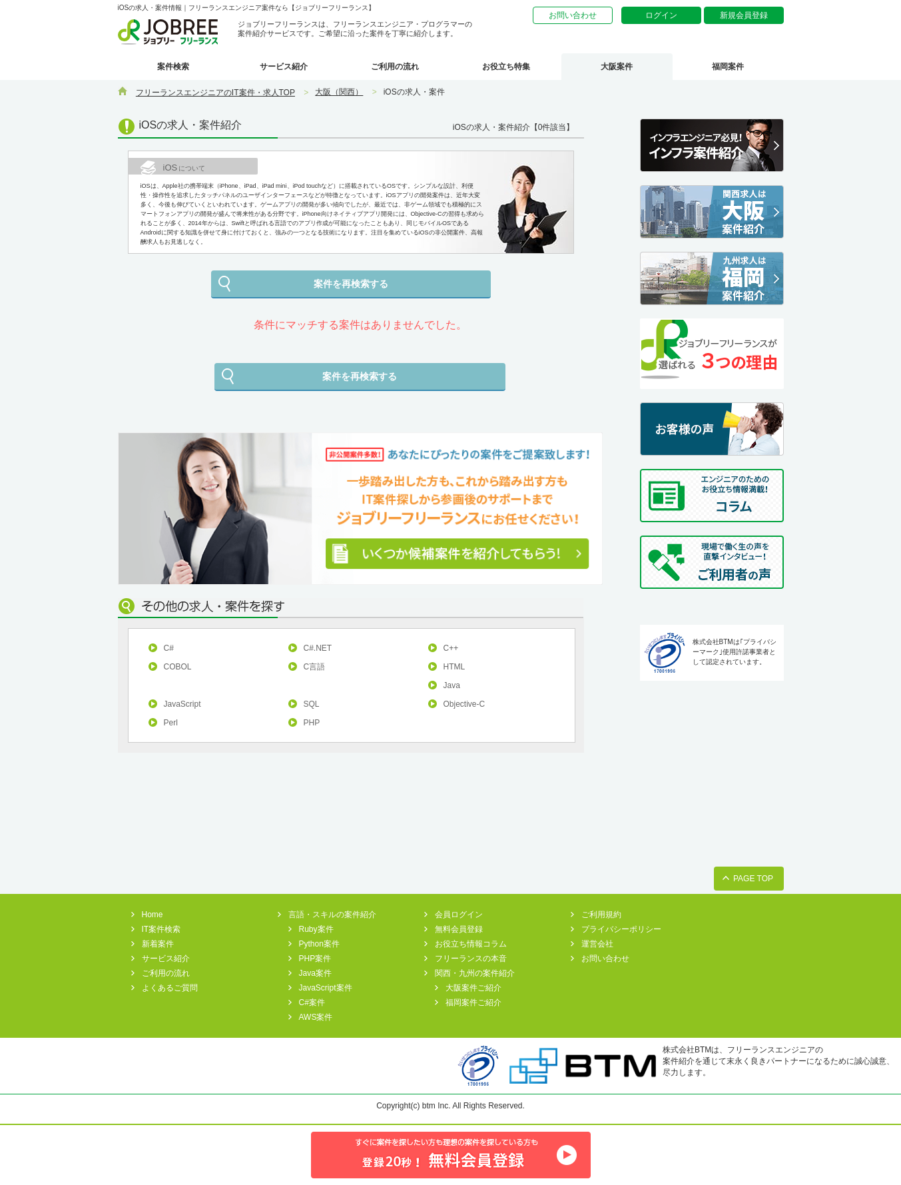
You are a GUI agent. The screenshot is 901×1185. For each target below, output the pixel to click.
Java (452, 685)
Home (152, 914)
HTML (454, 666)
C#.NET (318, 648)
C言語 (315, 666)
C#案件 (312, 1002)
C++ (451, 648)
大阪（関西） (339, 92)
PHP (312, 722)
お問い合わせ (573, 15)
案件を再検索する (351, 283)
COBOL (178, 666)
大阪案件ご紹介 (473, 987)
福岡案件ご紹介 (473, 1002)
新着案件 (158, 944)
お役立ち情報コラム (471, 944)
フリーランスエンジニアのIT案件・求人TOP (215, 92)
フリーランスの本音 (471, 958)
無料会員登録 (459, 929)
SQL (312, 704)
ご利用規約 (601, 914)
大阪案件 (617, 66)
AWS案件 (316, 1017)
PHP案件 (315, 958)
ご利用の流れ (395, 66)
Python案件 (319, 944)
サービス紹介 (284, 66)
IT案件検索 (161, 929)
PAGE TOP (753, 878)
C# (169, 648)
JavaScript (182, 704)
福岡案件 (728, 66)
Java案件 (315, 973)
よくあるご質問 (170, 987)
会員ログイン (459, 914)
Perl (171, 722)
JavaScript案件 (325, 987)
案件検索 (173, 66)
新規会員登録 (744, 15)
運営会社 (597, 944)
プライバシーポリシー (621, 929)
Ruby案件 (316, 929)
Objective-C (464, 704)
